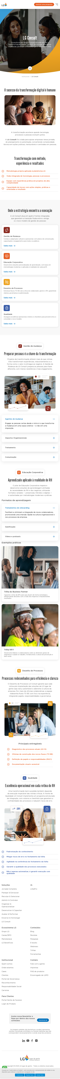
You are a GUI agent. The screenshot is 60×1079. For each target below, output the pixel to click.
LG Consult (35, 76)
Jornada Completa (9, 889)
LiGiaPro (33, 889)
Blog (32, 931)
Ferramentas (35, 954)
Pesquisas (34, 939)
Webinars (34, 946)
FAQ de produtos (37, 971)
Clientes (5, 975)
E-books (33, 943)
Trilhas (33, 950)
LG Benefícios (7, 943)
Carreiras (5, 990)
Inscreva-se (43, 1020)
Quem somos (7, 964)
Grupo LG (5, 931)
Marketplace (7, 939)
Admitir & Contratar (10, 900)
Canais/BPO (6, 935)
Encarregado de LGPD (39, 975)
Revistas (33, 935)
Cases (4, 971)
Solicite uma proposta (44, 4)
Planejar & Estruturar (10, 893)
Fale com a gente (37, 964)
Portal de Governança (10, 979)
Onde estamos (7, 967)
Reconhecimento (9, 983)
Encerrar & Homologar (11, 918)
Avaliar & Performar (10, 914)
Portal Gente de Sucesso (12, 1000)
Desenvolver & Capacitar (12, 910)
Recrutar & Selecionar (11, 896)
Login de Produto (9, 1004)
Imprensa (34, 967)
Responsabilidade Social (11, 986)
